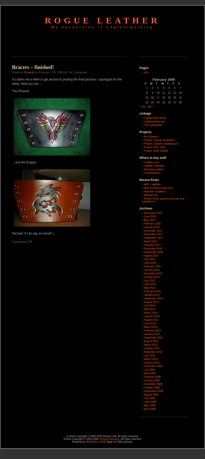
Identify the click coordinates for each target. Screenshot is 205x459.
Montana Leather (153, 169)
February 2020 (152, 223)
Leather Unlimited (154, 165)
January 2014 (152, 316)
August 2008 (151, 394)
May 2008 (149, 405)
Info (146, 72)
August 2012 (151, 341)
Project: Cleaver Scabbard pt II (161, 143)
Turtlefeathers (152, 173)
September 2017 (153, 238)
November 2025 (153, 213)
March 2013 (151, 327)
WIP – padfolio (152, 184)
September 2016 (153, 252)
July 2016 (149, 259)
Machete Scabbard (154, 191)
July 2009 (149, 369)
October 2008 (152, 387)
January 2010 (152, 362)
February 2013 (152, 330)
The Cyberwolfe (153, 125)
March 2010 (151, 359)
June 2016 (150, 262)
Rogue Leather (102, 20)
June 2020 (150, 216)
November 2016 (153, 248)
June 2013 (150, 323)
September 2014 (153, 298)
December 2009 (153, 366)
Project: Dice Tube (154, 147)
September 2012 (153, 337)
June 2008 (150, 401)
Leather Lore (151, 162)
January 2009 (152, 380)
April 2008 (150, 409)
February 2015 (152, 291)
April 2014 (150, 309)
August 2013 (151, 319)
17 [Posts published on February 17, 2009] (158, 97)
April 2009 (150, 373)
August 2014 (151, 302)
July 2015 (149, 280)
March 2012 (151, 344)
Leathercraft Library (155, 118)
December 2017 (153, 230)
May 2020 (149, 220)
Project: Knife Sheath (156, 150)
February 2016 (152, 266)
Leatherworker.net (154, 121)
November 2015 (153, 273)
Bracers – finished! (33, 67)
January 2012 (152, 348)
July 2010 (149, 355)
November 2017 (153, 234)
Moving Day (151, 195)
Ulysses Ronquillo (109, 439)
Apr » (151, 106)
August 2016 (151, 255)
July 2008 (149, 398)
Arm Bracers (151, 136)
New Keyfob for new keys (158, 188)
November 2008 (153, 384)
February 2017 (152, 245)
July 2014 (149, 305)
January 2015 (152, 295)
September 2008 (153, 391)
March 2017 (151, 241)
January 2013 (152, 334)
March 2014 (151, 312)
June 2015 (150, 284)
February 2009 (152, 376)
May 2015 (149, 287)
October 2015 (152, 277)
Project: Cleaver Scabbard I (159, 140)
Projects (29, 72)
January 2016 (152, 270)
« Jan (142, 106)
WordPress (92, 441)
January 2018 (152, 227)
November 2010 (153, 352)
